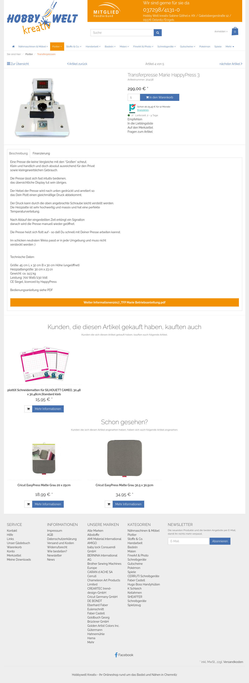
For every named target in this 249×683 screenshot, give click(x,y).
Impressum (54, 530)
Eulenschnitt (95, 609)
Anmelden (221, 31)
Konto (11, 551)
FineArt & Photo (143, 46)
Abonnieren (220, 541)
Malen (124, 46)
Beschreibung (18, 153)
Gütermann (95, 630)
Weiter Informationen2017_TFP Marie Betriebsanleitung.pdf (124, 302)
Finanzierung (41, 153)
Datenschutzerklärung (62, 539)
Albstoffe (93, 534)
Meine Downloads (19, 559)
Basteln (110, 46)
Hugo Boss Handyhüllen (144, 584)
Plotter (57, 46)
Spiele (218, 46)
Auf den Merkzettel (140, 127)
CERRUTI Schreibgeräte (143, 576)
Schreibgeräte (167, 46)
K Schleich (135, 588)
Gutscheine (187, 46)
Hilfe (10, 534)
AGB (50, 534)
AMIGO (92, 543)
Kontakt (12, 530)
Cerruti (92, 576)
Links (10, 539)
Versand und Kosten (60, 543)
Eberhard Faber (97, 605)
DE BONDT (94, 601)
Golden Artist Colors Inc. (103, 625)
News (51, 559)
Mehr (230, 46)
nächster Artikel (230, 64)
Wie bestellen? (57, 551)
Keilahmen (135, 592)
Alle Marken (95, 530)
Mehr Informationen (48, 409)
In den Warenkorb (159, 97)
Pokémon (204, 46)
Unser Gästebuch (18, 543)
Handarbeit (93, 46)
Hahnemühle (96, 634)
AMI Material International (104, 539)
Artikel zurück (78, 64)
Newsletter (54, 555)
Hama (91, 638)
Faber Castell (96, 613)
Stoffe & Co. (74, 46)
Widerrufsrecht (57, 547)
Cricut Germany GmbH (102, 596)
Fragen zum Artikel (140, 131)
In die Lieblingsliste (140, 123)
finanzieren (143, 110)
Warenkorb (14, 547)
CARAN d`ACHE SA (100, 572)
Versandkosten (233, 662)
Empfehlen (135, 119)
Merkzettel (14, 555)
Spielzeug (134, 605)
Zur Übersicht (20, 64)
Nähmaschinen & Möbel (33, 46)
